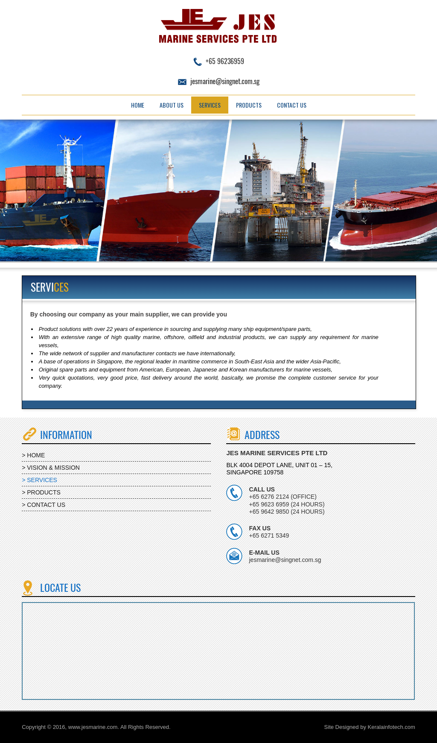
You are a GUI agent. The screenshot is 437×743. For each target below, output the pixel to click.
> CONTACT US (43, 504)
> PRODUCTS (41, 492)
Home (137, 104)
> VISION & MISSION (51, 467)
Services (210, 104)
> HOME (33, 455)
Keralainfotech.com (391, 727)
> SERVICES (39, 480)
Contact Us (291, 104)
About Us (172, 104)
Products (249, 104)
